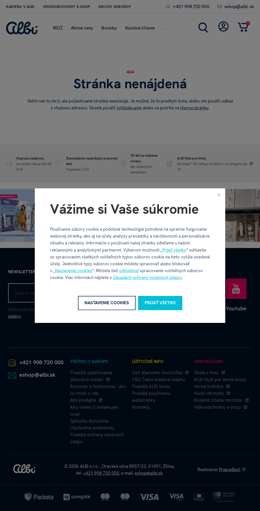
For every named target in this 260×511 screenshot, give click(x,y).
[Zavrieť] (218, 194)
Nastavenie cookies (73, 271)
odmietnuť (129, 271)
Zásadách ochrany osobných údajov (147, 278)
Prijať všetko (174, 250)
